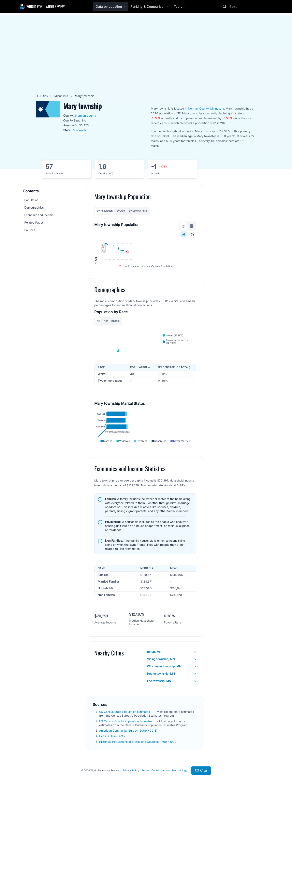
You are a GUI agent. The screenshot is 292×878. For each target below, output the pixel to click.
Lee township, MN (171, 759)
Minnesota (61, 96)
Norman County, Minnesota (206, 108)
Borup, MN (171, 729)
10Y (191, 234)
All (183, 234)
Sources (29, 230)
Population (31, 200)
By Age (121, 210)
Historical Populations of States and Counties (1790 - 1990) (138, 819)
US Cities (42, 96)
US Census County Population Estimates (126, 798)
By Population (105, 210)
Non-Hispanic (111, 365)
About (166, 847)
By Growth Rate (138, 210)
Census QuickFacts (112, 813)
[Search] (251, 6)
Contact (156, 847)
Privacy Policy (131, 847)
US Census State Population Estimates (125, 789)
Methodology (179, 847)
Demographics (34, 207)
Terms (145, 847)
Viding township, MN (171, 737)
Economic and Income (39, 215)
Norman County (85, 115)
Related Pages (34, 222)
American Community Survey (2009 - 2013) (128, 808)
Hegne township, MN (171, 751)
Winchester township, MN (171, 744)
